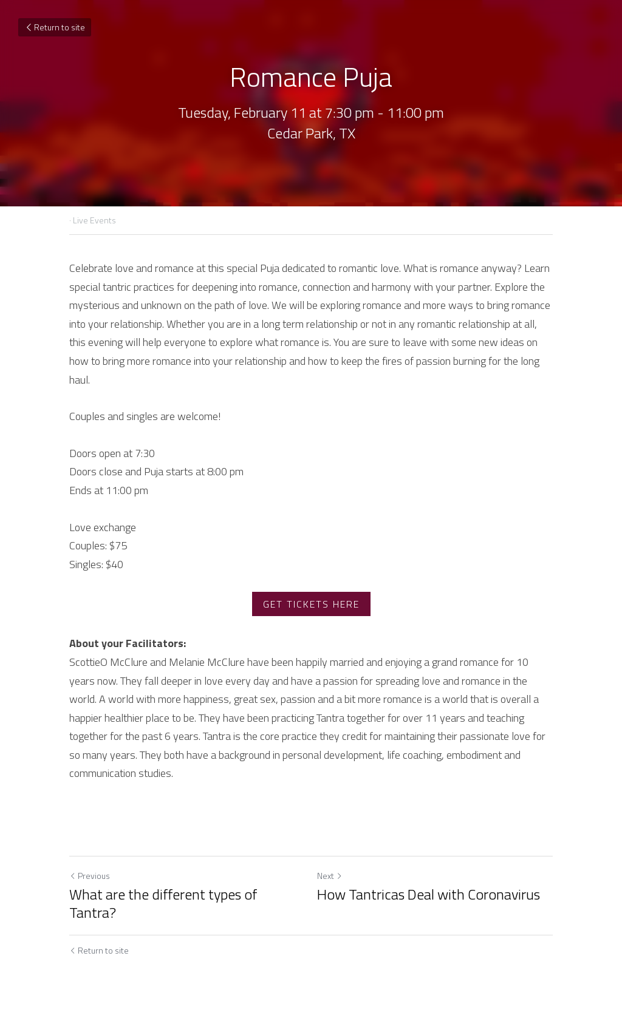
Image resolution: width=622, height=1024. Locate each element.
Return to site (54, 27)
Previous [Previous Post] (89, 875)
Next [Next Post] (330, 875)
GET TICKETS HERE (311, 604)
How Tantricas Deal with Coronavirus (428, 894)
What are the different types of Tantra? (163, 903)
